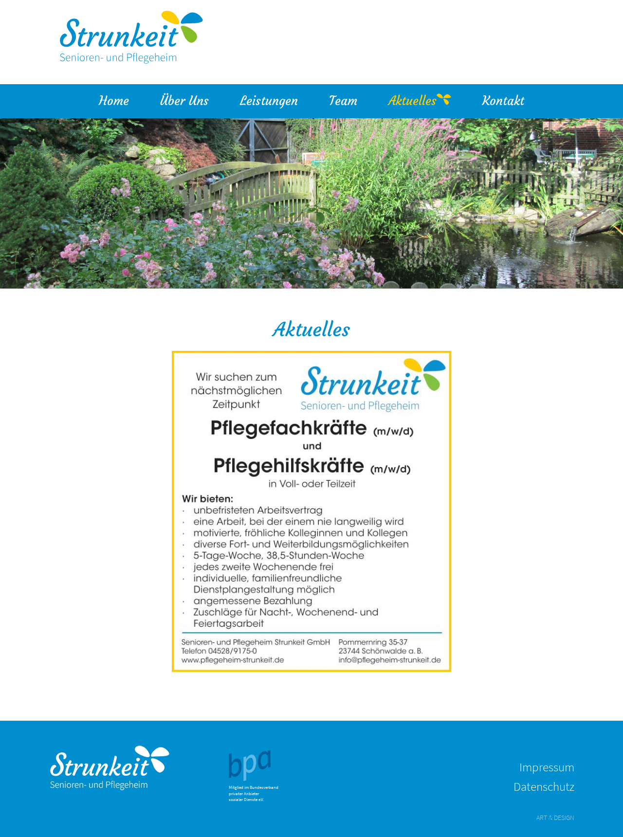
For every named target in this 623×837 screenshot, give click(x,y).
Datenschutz (543, 786)
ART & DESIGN (555, 817)
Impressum (546, 767)
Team (351, 100)
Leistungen (276, 100)
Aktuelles (412, 101)
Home (114, 101)
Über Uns (192, 100)
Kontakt (503, 101)
